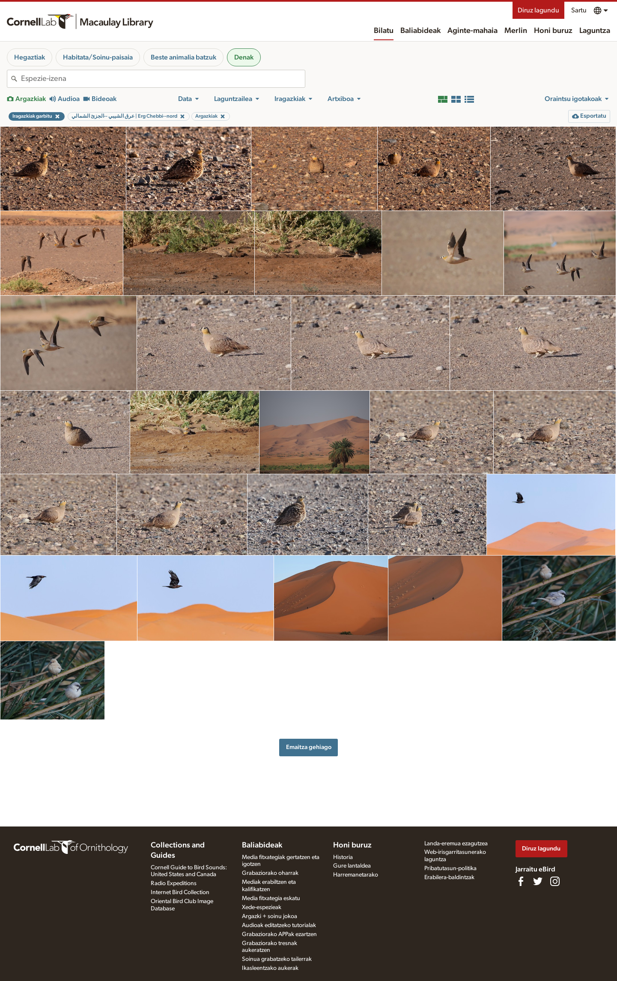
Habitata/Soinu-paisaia (98, 57)
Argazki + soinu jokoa (269, 916)
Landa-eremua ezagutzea (456, 844)
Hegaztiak (29, 57)
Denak (243, 57)
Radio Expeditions (174, 883)
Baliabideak (420, 31)
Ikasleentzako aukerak (270, 968)
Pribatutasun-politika (450, 868)
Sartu (579, 10)
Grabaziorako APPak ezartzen (279, 934)
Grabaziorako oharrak (270, 873)
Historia (343, 857)
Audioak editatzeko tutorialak (279, 925)
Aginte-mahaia (472, 31)
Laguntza (594, 31)
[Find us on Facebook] (521, 881)
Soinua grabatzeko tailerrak (277, 959)
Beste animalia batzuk (183, 57)
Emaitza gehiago (308, 747)
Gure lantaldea (352, 866)
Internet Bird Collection (180, 892)
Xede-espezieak (261, 907)
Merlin (515, 31)
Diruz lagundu (538, 10)
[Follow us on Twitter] (538, 881)
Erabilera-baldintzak (449, 877)
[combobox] (163, 78)
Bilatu (383, 31)
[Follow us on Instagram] (555, 881)
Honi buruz (553, 31)
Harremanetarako (355, 875)
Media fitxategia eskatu (271, 898)
